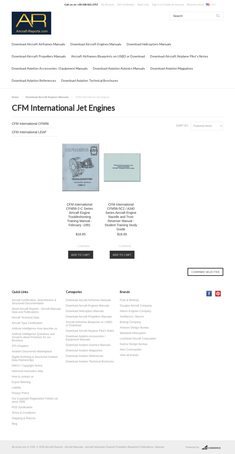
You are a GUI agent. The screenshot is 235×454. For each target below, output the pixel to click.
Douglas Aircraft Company (136, 305)
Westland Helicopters (133, 333)
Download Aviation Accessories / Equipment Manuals (50, 68)
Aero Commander (131, 349)
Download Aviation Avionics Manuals (119, 68)
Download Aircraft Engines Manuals (95, 44)
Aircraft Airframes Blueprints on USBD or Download (108, 56)
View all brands (129, 355)
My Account (107, 4)
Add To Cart (80, 254)
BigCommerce (212, 447)
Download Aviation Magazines (171, 68)
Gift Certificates (125, 4)
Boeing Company (130, 322)
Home (15, 97)
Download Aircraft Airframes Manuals (38, 44)
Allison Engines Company (135, 311)
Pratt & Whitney (129, 300)
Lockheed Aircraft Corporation (138, 338)
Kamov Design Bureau (133, 344)
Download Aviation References (34, 80)
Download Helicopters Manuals (149, 44)
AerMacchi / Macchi (132, 316)
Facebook (209, 293)
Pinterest (218, 293)
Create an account (173, 4)
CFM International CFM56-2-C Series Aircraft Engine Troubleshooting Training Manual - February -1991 (79, 215)
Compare (83, 246)
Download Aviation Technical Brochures (89, 80)
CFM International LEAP (29, 132)
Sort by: (182, 125)
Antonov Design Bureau (134, 327)
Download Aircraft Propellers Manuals (39, 56)
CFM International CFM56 (30, 123)
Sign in (156, 4)
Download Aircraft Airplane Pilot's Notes (179, 56)
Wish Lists (143, 4)
